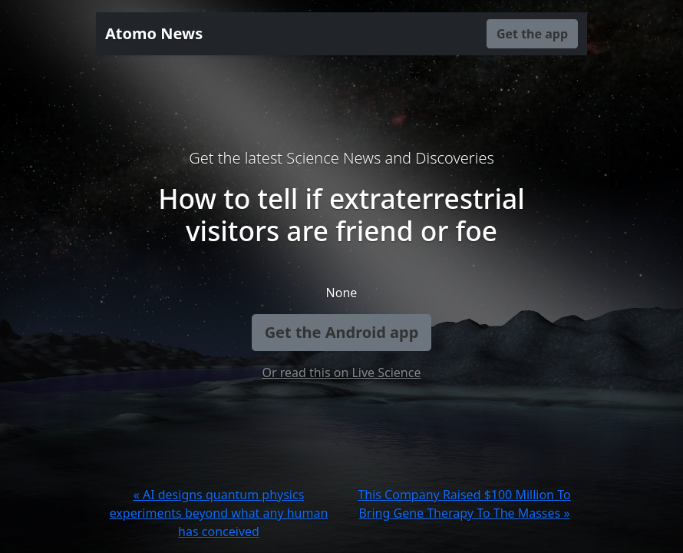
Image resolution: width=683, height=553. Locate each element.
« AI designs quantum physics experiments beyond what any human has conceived (219, 513)
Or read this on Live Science (341, 372)
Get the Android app (342, 332)
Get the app (532, 33)
